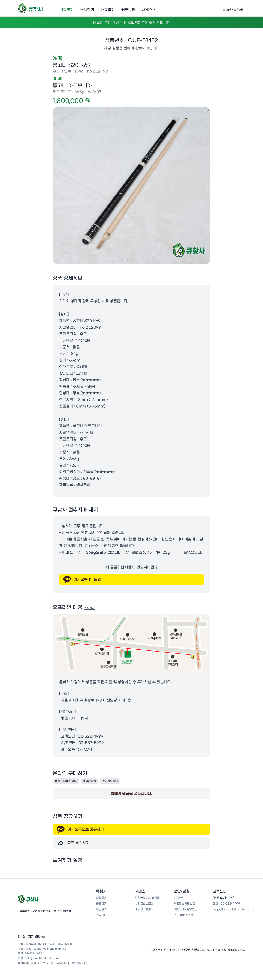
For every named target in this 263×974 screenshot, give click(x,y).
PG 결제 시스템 (183, 916)
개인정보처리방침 (184, 905)
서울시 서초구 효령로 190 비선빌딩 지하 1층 (96, 701)
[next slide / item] (207, 186)
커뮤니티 (128, 10)
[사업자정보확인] (77, 965)
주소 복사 (89, 608)
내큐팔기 (108, 10)
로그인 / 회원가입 (234, 9)
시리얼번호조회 (144, 905)
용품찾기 (87, 10)
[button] (112, 260)
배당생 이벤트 (143, 911)
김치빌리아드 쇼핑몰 (147, 899)
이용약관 (179, 899)
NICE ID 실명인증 (185, 911)
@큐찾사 (85, 750)
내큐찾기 (67, 10)
